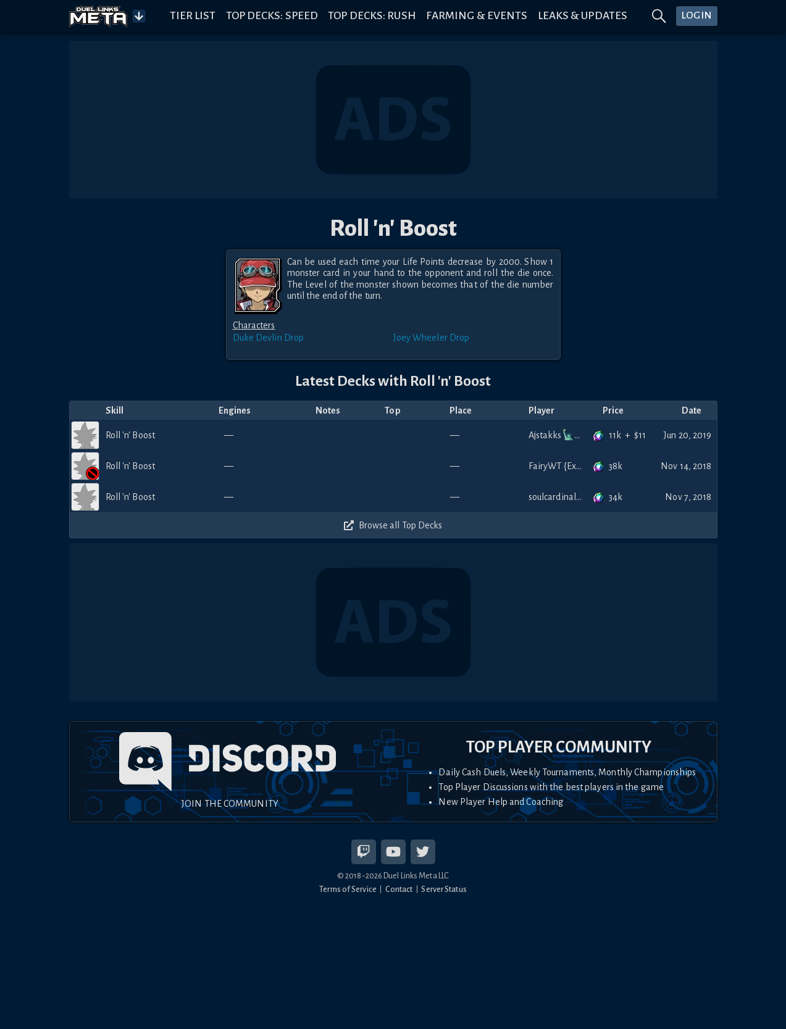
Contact (399, 889)
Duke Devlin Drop (268, 338)
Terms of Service (348, 889)
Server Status (443, 889)
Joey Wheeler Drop (431, 338)
